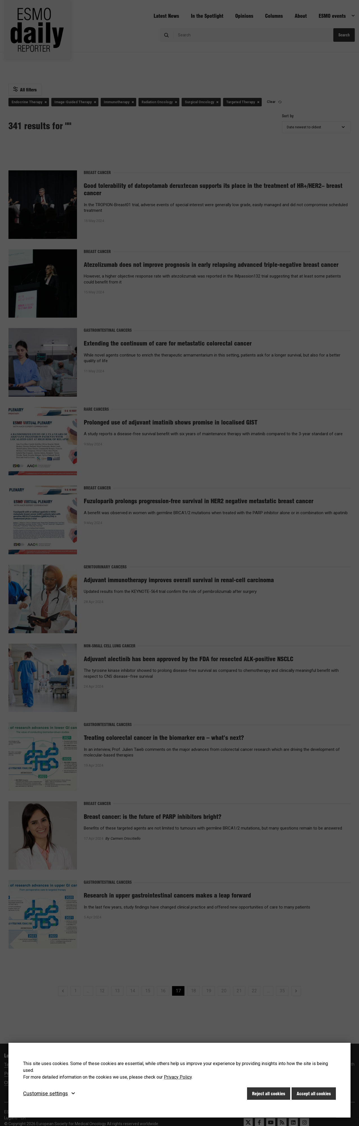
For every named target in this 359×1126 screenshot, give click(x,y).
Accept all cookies (314, 1093)
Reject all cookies (268, 1093)
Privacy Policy (178, 1077)
